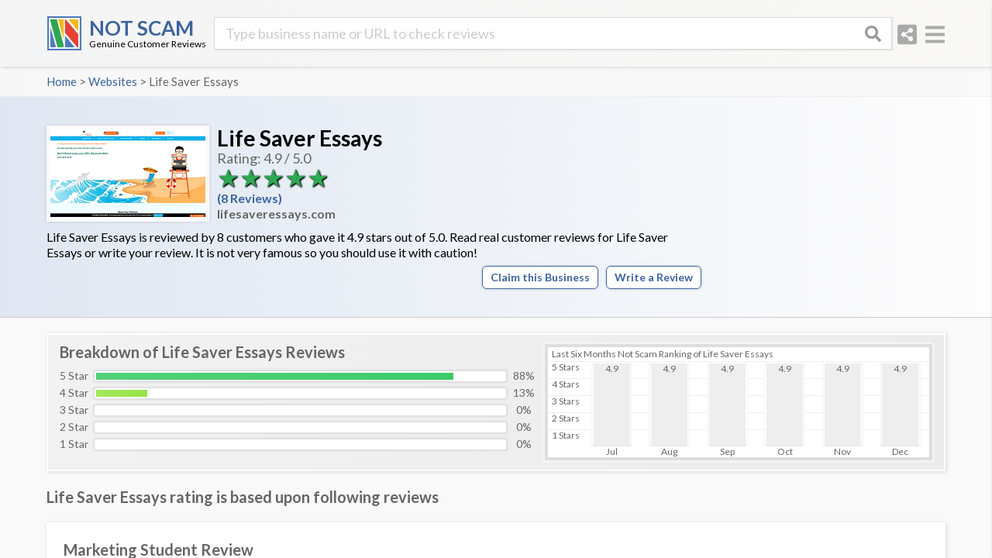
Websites (112, 81)
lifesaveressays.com (276, 213)
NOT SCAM (141, 28)
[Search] (872, 33)
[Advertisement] (829, 205)
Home (61, 81)
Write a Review (654, 277)
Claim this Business (540, 277)
